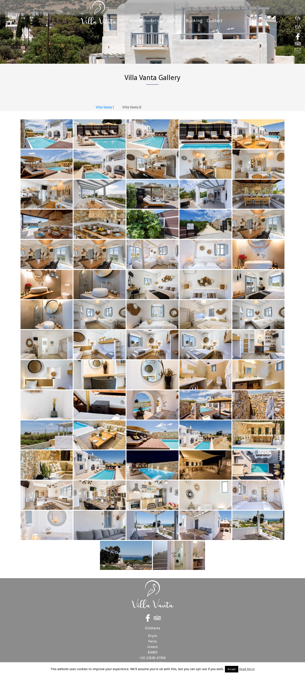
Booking (194, 20)
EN (298, 18)
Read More (247, 669)
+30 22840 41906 (152, 658)
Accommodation (146, 20)
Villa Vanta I (105, 107)
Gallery (174, 20)
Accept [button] (231, 669)
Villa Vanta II (131, 107)
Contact (214, 20)
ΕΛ (298, 26)
